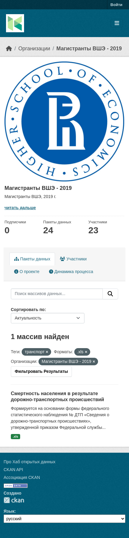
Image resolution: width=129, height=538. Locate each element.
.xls (15, 436)
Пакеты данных (32, 258)
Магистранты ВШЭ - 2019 (89, 49)
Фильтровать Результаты (41, 371)
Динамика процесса (71, 271)
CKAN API (13, 469)
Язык (9, 511)
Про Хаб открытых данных (29, 461)
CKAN (14, 500)
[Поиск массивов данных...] (57, 293)
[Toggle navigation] (117, 23)
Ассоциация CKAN (22, 477)
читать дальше (20, 207)
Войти (116, 4)
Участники (73, 258)
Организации (34, 49)
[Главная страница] (9, 49)
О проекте (26, 271)
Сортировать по (28, 309)
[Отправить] (110, 293)
